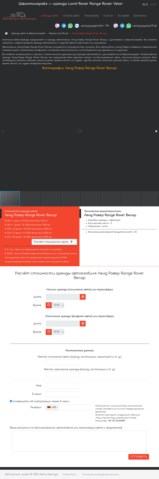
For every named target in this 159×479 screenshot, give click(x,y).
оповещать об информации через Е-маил (39, 401)
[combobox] (52, 407)
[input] (63, 297)
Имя (38, 385)
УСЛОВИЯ (123, 16)
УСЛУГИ (108, 16)
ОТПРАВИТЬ (138, 456)
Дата (37, 296)
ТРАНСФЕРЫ (91, 16)
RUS (145, 4)
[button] (156, 131)
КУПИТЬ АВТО (71, 16)
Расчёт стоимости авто (53, 242)
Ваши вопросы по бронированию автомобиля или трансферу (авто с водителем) (66, 427)
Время (37, 305)
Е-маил (36, 394)
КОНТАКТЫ (139, 16)
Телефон (35, 407)
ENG (153, 4)
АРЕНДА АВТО (49, 16)
